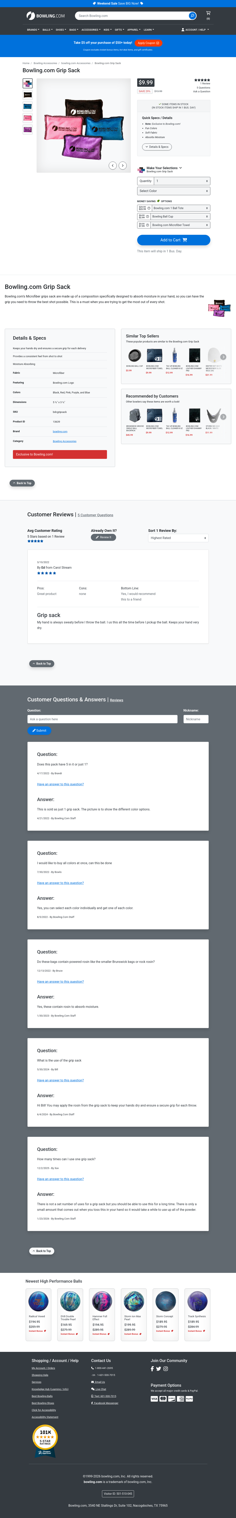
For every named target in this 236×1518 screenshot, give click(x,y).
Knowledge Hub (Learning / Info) (50, 1389)
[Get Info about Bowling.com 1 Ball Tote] (149, 208)
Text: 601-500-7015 (103, 1396)
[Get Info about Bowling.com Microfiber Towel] (147, 225)
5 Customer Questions (95, 515)
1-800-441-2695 (102, 1368)
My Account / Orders (43, 1368)
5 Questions (203, 87)
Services (36, 1382)
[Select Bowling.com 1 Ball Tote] (181, 208)
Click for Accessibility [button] (44, 1410)
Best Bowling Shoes (43, 1403)
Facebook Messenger (104, 1403)
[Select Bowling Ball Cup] (180, 216)
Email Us (98, 1382)
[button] (33, 29)
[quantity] (182, 181)
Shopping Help (40, 1375)
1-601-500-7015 (106, 1375)
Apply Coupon (148, 43)
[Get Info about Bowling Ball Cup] (147, 216)
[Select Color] (173, 191)
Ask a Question (201, 91)
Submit (39, 730)
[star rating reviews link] (200, 80)
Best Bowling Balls (42, 1396)
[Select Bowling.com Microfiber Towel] (180, 225)
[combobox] (132, 16)
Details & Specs (157, 146)
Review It (103, 537)
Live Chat (98, 1389)
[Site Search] (192, 15)
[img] (189, 1399)
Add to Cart (173, 240)
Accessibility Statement (45, 1417)
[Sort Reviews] (178, 538)
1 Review (205, 83)
